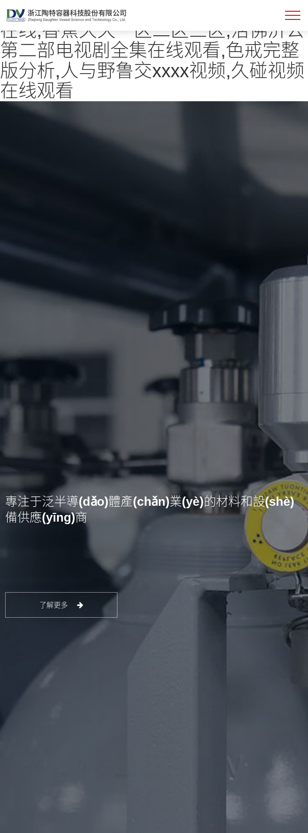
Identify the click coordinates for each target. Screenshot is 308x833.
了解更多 (61, 605)
